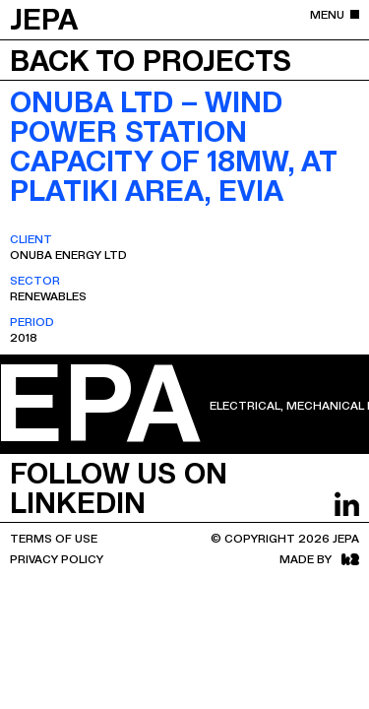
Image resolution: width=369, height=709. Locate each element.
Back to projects (150, 59)
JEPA (44, 17)
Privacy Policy (56, 558)
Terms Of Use (53, 538)
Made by (319, 558)
